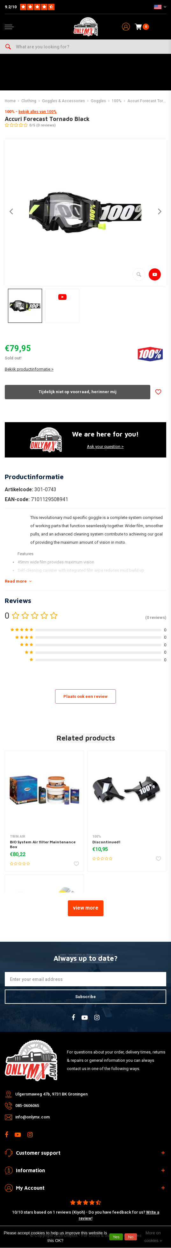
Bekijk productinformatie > (29, 369)
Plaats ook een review (85, 696)
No (130, 1237)
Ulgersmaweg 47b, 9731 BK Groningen (51, 1094)
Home (10, 101)
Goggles (98, 101)
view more (85, 908)
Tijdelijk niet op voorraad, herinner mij (78, 391)
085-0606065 (27, 1105)
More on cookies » (153, 1236)
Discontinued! (106, 842)
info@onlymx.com (32, 1117)
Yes (116, 1237)
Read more (18, 581)
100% (117, 101)
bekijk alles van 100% (37, 112)
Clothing (28, 101)
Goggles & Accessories (63, 101)
